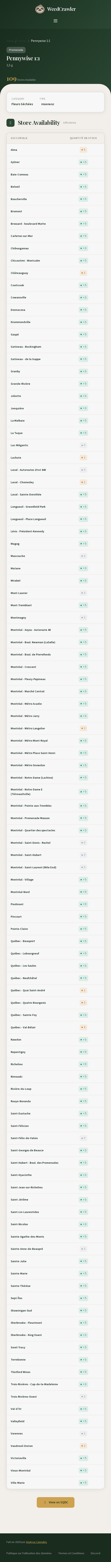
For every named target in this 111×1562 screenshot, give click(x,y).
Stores (22, 41)
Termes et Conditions (71, 1553)
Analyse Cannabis (36, 1542)
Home (10, 41)
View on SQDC (55, 1502)
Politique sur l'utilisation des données (29, 1553)
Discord (95, 1553)
